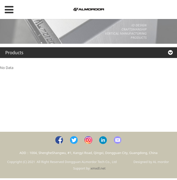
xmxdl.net (98, 168)
